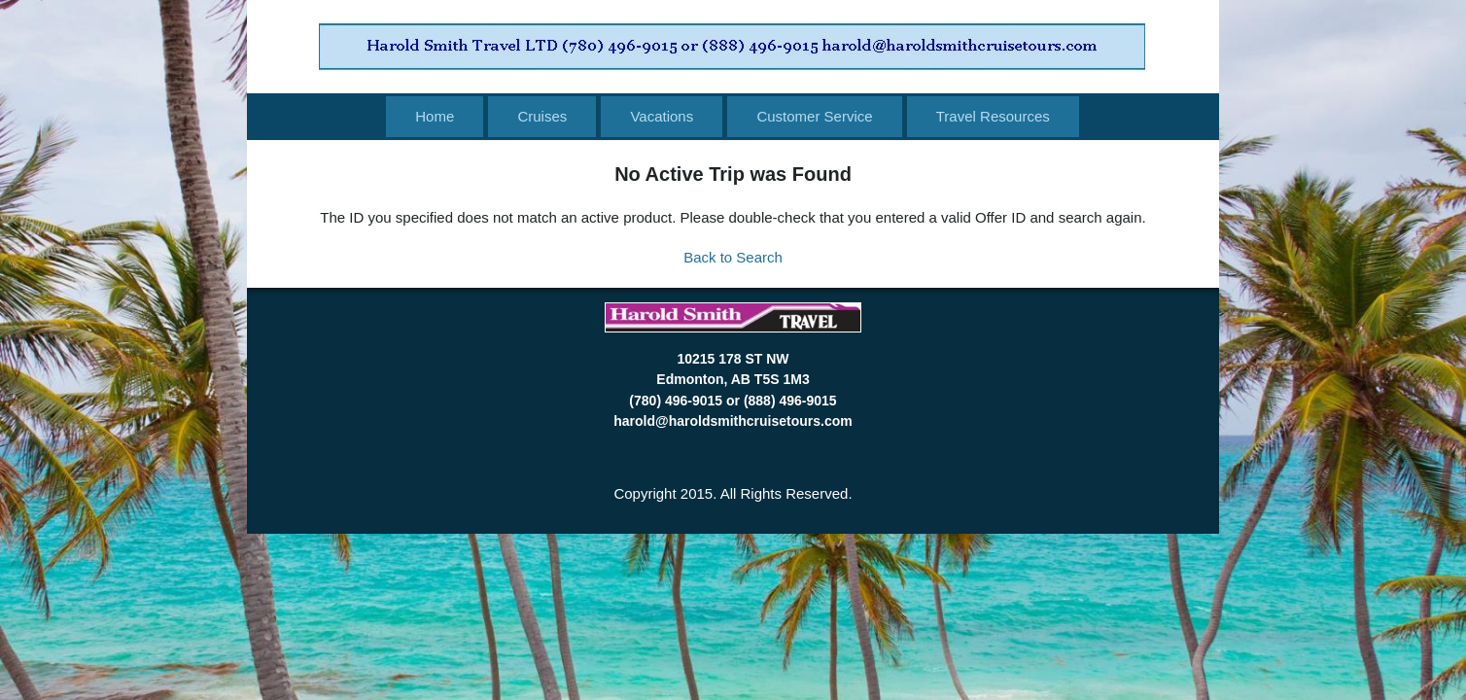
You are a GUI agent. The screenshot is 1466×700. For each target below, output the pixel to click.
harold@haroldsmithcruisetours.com (732, 421)
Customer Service (814, 116)
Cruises (542, 116)
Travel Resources (993, 116)
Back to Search (733, 257)
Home (434, 116)
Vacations (661, 116)
